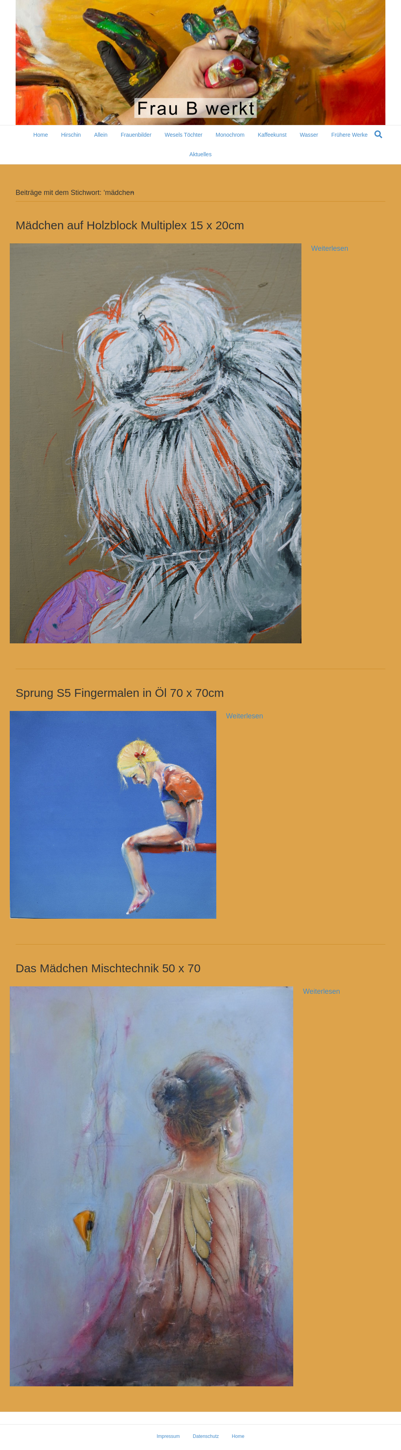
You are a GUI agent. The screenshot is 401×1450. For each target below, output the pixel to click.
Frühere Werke (349, 135)
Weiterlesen (329, 248)
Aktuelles (200, 154)
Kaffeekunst (272, 135)
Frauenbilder (136, 135)
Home (40, 135)
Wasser (309, 135)
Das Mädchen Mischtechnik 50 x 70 (108, 968)
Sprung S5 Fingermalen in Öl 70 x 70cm (120, 692)
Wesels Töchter (184, 135)
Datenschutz (206, 1436)
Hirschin (71, 135)
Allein (100, 135)
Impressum (168, 1436)
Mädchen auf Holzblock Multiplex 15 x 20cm (130, 225)
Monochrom (230, 135)
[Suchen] (378, 134)
